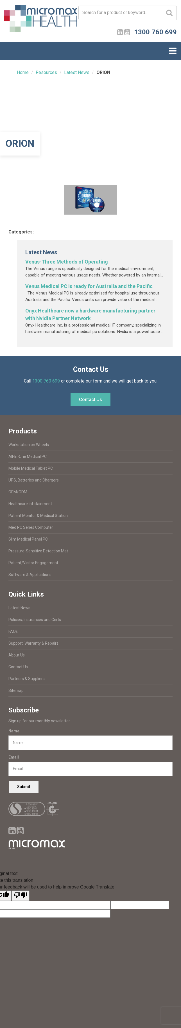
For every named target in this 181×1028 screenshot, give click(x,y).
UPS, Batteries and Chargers (33, 480)
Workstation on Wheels (28, 444)
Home (23, 72)
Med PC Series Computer (30, 527)
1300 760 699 (46, 381)
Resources (46, 72)
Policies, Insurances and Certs (34, 619)
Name (13, 731)
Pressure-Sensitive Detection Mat (38, 551)
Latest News (76, 72)
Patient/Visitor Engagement (33, 563)
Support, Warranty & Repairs (33, 643)
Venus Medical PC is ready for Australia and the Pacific (89, 286)
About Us (16, 655)
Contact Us (90, 399)
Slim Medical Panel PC (28, 539)
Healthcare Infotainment (30, 503)
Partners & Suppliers (26, 678)
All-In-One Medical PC (27, 456)
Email (13, 757)
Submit (23, 786)
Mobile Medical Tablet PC (30, 468)
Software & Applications (29, 574)
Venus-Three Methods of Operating (66, 262)
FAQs (13, 631)
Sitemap (16, 690)
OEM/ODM (17, 492)
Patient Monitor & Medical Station (38, 515)
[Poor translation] (21, 895)
